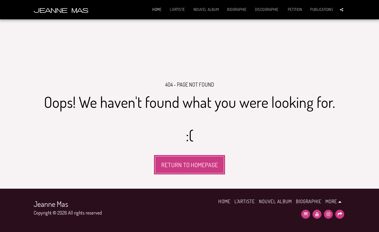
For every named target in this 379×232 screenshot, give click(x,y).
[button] (341, 10)
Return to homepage (189, 165)
